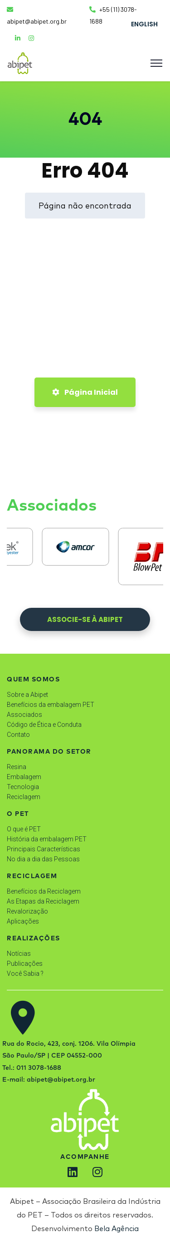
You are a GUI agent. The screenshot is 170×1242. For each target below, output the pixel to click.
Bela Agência (116, 1228)
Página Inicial (85, 392)
